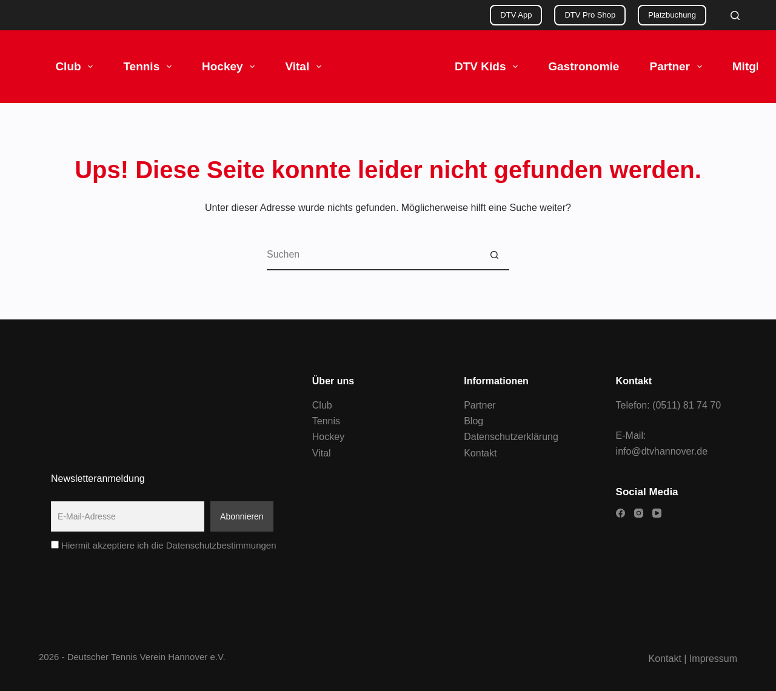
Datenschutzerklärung (511, 437)
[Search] (735, 15)
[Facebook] (620, 513)
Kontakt (480, 453)
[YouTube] (656, 513)
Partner (677, 66)
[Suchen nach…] (373, 255)
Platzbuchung (672, 14)
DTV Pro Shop (589, 14)
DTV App (516, 14)
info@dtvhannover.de (661, 451)
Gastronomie (583, 66)
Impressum (713, 658)
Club (76, 66)
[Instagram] (638, 513)
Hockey (230, 66)
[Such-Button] (494, 255)
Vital (305, 66)
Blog (473, 421)
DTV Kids (489, 66)
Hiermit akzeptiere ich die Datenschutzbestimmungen (163, 545)
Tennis (149, 66)
